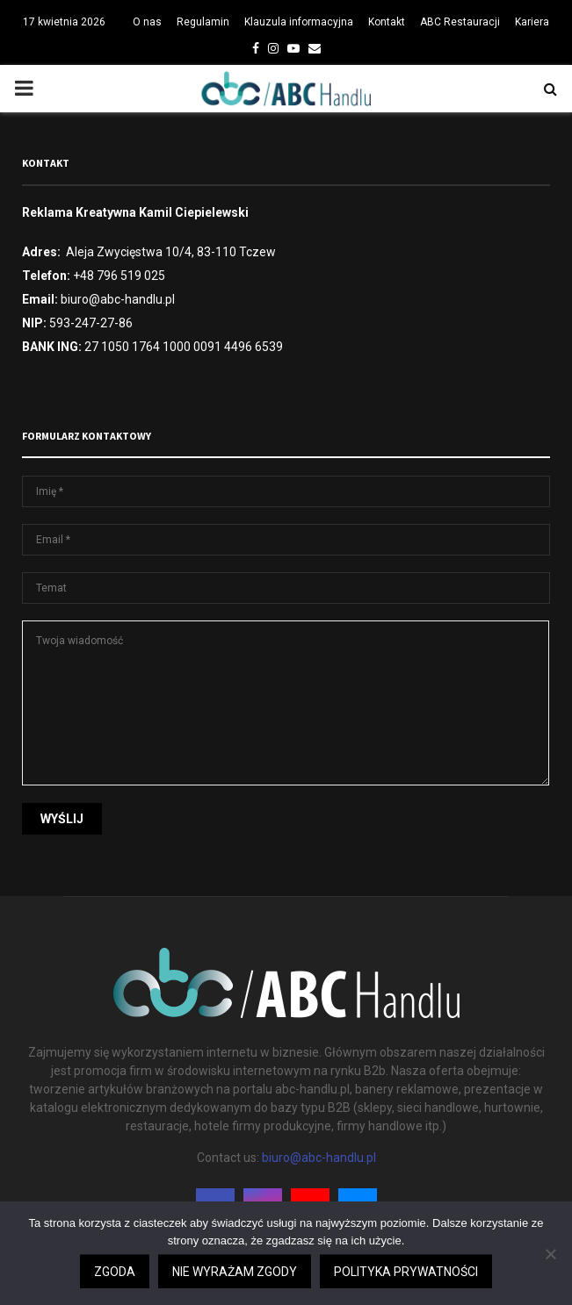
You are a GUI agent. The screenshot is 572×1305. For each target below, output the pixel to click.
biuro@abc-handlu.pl (319, 1158)
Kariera (532, 22)
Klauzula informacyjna (298, 22)
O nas (147, 22)
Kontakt (386, 22)
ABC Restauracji (460, 22)
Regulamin (203, 22)
